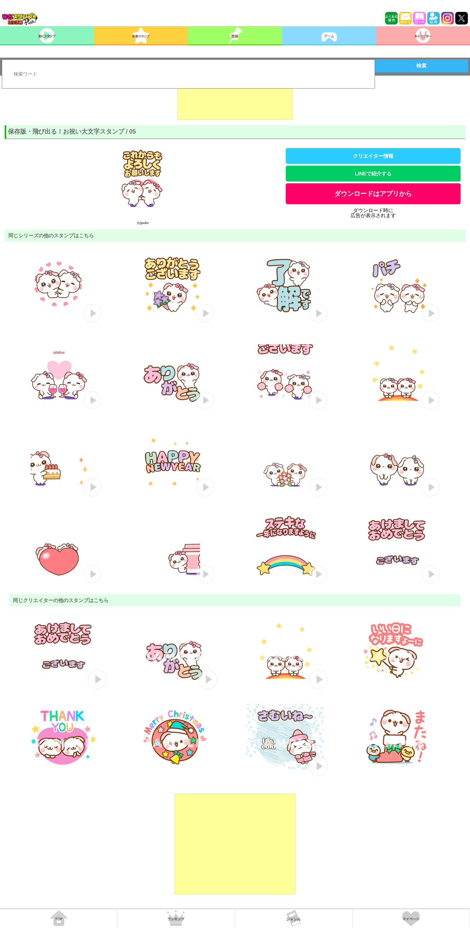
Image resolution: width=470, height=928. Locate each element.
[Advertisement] (235, 102)
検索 (421, 65)
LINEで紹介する (373, 173)
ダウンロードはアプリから (373, 193)
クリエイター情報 (373, 156)
